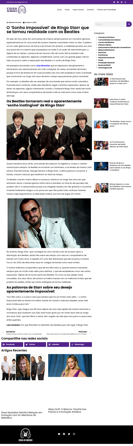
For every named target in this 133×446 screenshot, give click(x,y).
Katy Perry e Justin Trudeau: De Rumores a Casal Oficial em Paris (119, 101)
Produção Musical (106, 62)
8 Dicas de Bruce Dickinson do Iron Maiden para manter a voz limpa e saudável (120, 166)
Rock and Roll (104, 65)
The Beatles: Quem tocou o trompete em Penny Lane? (120, 123)
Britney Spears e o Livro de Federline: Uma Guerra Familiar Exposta (120, 186)
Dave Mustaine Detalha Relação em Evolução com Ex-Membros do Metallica (21, 415)
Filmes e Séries (104, 45)
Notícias (102, 52)
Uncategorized (105, 68)
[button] (12, 344)
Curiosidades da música (109, 40)
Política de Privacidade (106, 9)
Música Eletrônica (106, 50)
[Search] (129, 24)
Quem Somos (78, 9)
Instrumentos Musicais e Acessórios (114, 47)
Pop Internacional (106, 57)
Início (59, 9)
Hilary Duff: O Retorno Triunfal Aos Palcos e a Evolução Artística (67, 410)
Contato (90, 9)
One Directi (41, 65)
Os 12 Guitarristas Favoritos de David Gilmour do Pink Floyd (119, 144)
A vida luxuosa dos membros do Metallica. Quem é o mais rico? (119, 81)
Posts (67, 9)
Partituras (103, 55)
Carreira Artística (106, 37)
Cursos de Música (106, 42)
